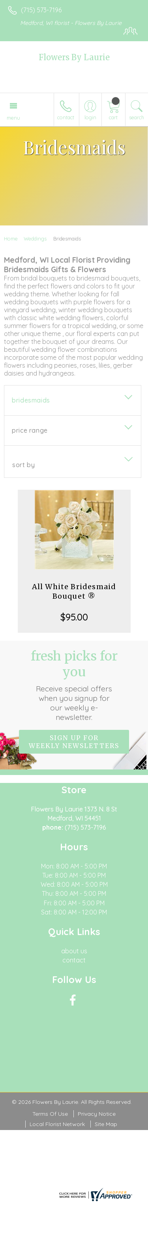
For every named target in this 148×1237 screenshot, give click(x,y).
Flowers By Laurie (74, 57)
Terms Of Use (50, 1113)
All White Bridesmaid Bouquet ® (74, 591)
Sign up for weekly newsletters (74, 742)
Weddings (35, 238)
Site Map (106, 1124)
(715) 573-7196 (41, 10)
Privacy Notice (97, 1113)
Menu (13, 118)
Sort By (23, 465)
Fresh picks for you (74, 685)
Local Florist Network (57, 1124)
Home (11, 238)
